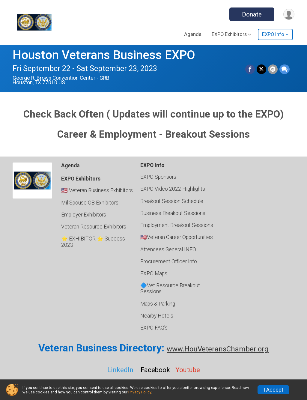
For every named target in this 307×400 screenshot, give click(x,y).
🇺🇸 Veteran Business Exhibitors (97, 190)
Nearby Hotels (156, 316)
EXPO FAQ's (154, 328)
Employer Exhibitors (83, 215)
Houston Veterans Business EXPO (104, 55)
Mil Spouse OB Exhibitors (89, 203)
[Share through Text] (284, 69)
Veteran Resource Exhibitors (93, 227)
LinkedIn (120, 370)
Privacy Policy (139, 392)
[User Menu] (288, 14)
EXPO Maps (153, 273)
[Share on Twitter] (261, 69)
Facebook (155, 370)
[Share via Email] (273, 69)
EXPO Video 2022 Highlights (172, 189)
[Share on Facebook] (250, 69)
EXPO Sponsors (158, 177)
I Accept (273, 390)
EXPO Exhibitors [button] (229, 34)
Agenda (192, 34)
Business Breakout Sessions (172, 213)
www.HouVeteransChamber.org (218, 349)
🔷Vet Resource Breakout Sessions (170, 288)
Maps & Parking (157, 304)
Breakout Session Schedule (171, 201)
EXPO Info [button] (273, 34)
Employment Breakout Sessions (176, 225)
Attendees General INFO (168, 249)
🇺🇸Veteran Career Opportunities (176, 237)
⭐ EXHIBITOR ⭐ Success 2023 (93, 242)
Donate (252, 14)
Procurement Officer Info (168, 261)
